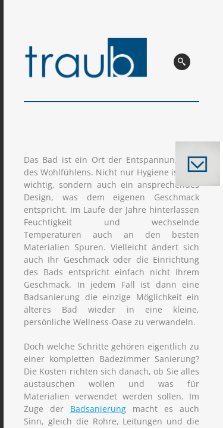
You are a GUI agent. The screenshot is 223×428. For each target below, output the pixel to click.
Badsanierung (98, 408)
